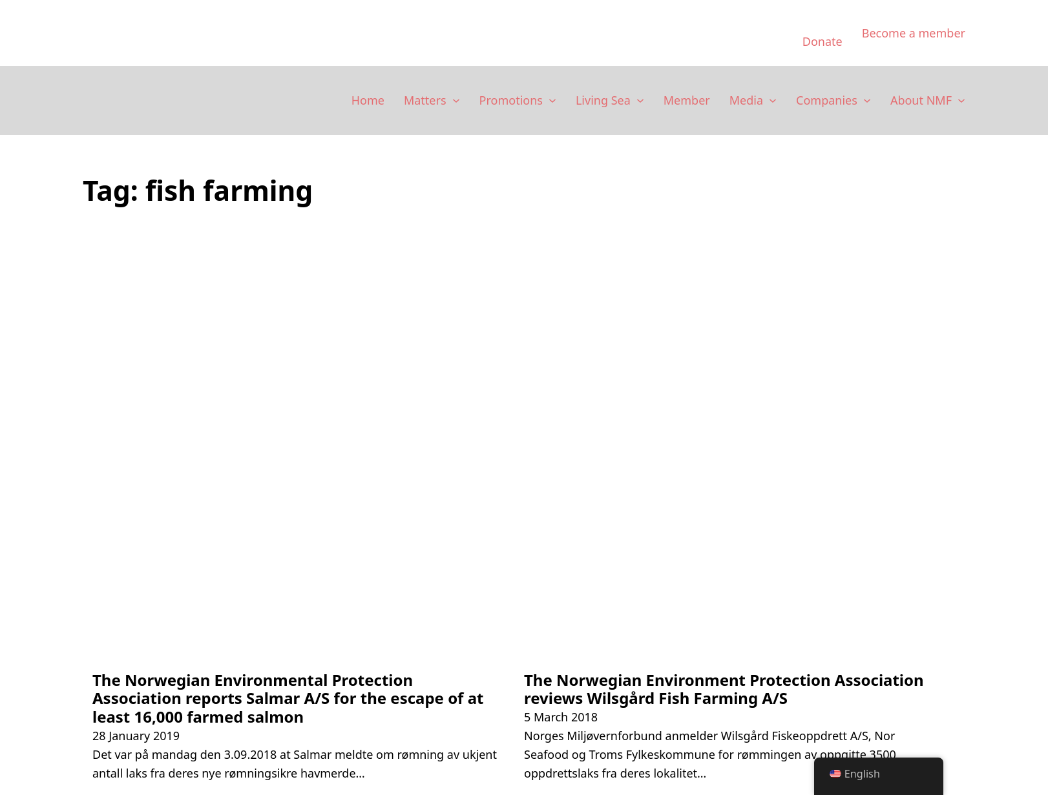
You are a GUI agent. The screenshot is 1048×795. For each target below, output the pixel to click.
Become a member (913, 33)
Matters (425, 100)
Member (687, 100)
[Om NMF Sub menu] (961, 101)
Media (746, 100)
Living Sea (603, 100)
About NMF (921, 100)
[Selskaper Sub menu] (867, 101)
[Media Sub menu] (773, 101)
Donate (822, 41)
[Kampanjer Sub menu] (552, 101)
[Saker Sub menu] (456, 101)
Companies (826, 100)
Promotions (511, 100)
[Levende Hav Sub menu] (640, 101)
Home (367, 100)
